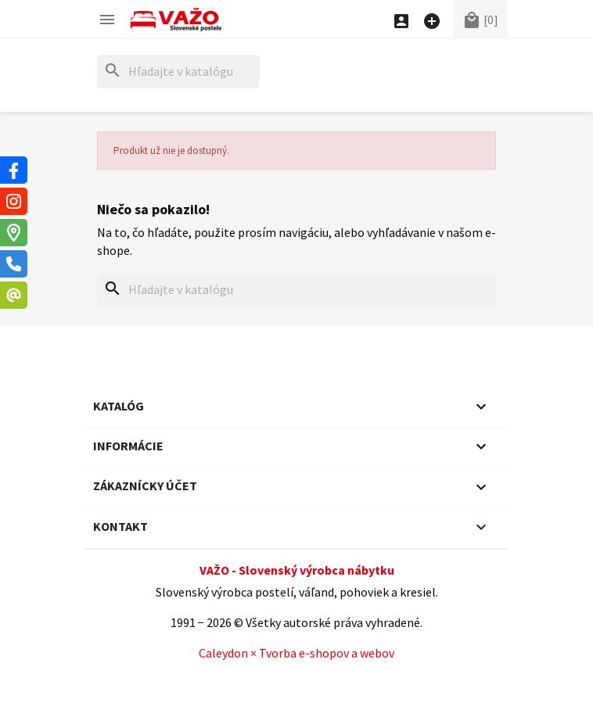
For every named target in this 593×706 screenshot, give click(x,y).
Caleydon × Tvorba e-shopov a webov (296, 653)
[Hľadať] (178, 71)
